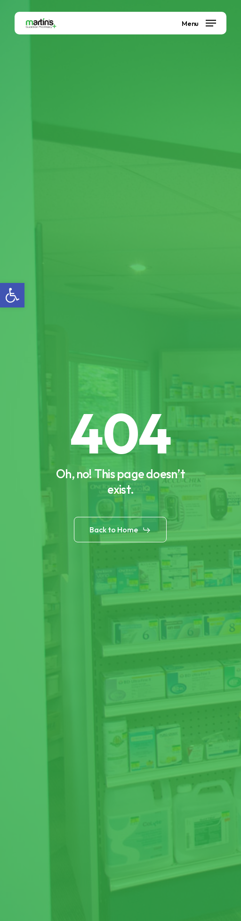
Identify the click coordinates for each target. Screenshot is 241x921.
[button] (12, 295)
